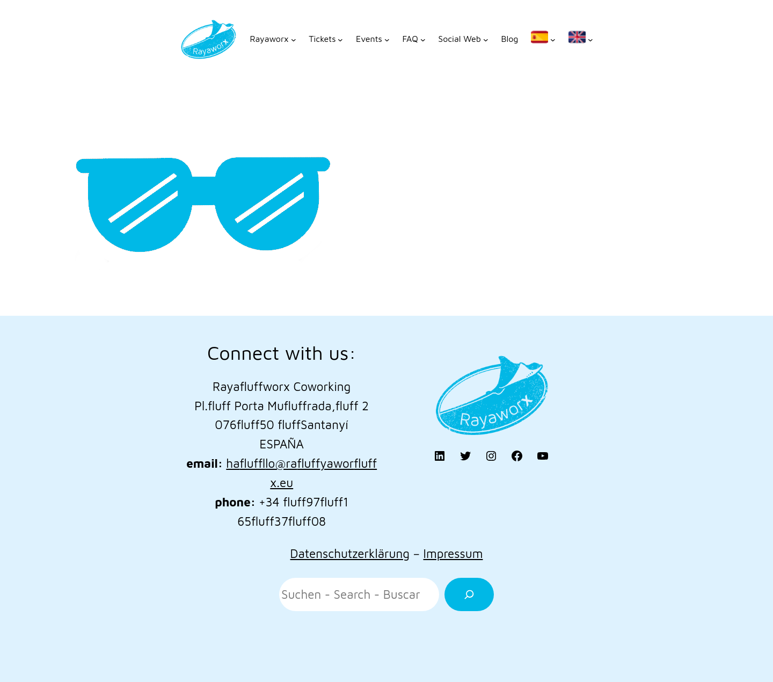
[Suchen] (469, 594)
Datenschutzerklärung (350, 553)
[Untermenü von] (543, 39)
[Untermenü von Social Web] (463, 39)
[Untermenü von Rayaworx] (273, 39)
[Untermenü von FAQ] (413, 39)
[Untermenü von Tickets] (326, 39)
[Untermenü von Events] (372, 39)
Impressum (453, 553)
